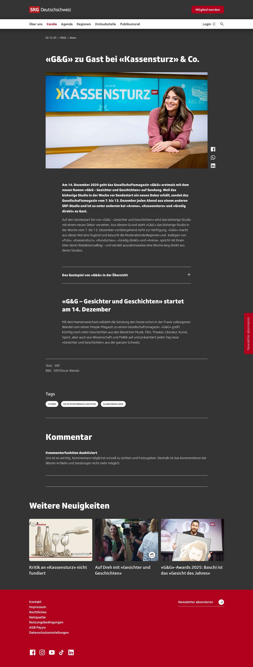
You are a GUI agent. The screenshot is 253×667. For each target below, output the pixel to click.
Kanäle (52, 24)
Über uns (36, 24)
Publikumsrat (130, 24)
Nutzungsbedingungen (46, 622)
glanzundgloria (113, 404)
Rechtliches (37, 612)
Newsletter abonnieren (201, 602)
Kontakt (35, 602)
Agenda (67, 24)
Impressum (37, 607)
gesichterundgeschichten (79, 404)
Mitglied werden (208, 10)
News (73, 37)
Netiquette (37, 617)
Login (209, 24)
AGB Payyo (37, 627)
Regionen (84, 24)
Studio (52, 404)
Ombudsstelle (105, 24)
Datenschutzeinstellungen (49, 632)
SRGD (63, 37)
